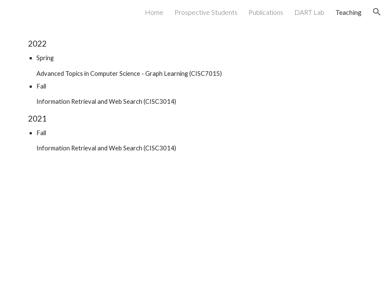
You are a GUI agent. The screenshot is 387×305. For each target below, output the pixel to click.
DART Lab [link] (309, 12)
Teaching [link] (348, 12)
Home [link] (154, 12)
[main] (193, 95)
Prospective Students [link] (206, 12)
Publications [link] (266, 12)
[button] (377, 12)
